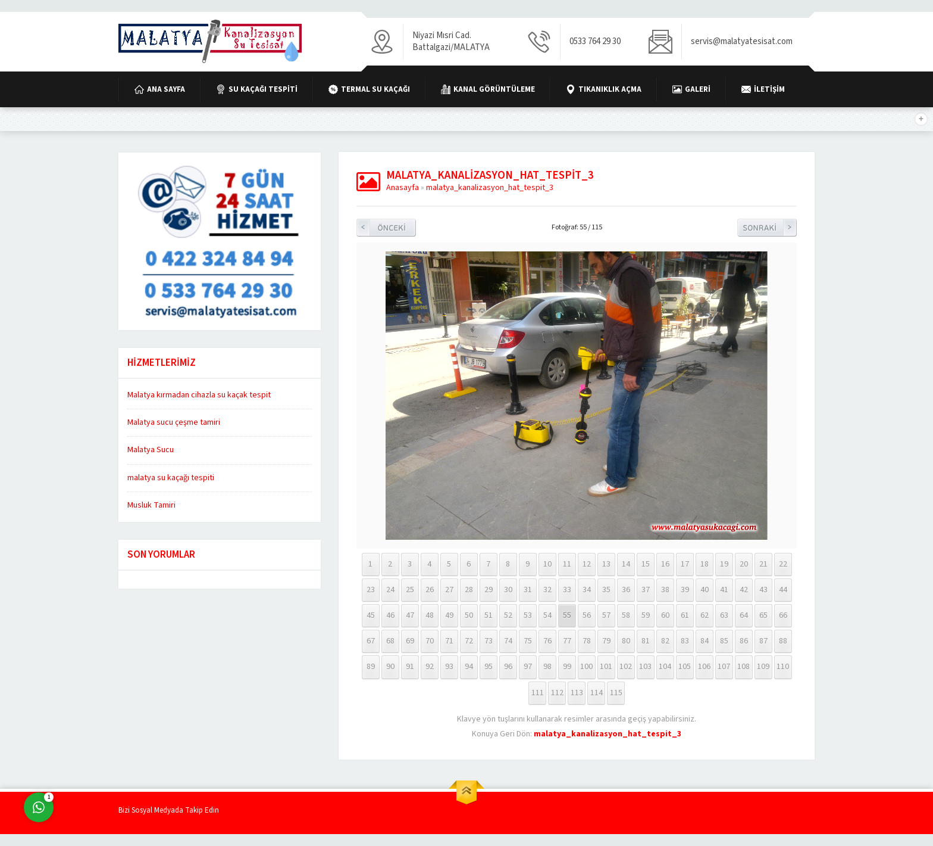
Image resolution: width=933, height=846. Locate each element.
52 (508, 615)
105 (684, 667)
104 (665, 667)
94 (469, 667)
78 (587, 641)
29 (488, 590)
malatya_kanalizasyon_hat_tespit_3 (489, 188)
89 (371, 667)
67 (371, 641)
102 (625, 667)
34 (587, 590)
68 (390, 641)
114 (596, 693)
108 (743, 667)
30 (508, 590)
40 (704, 590)
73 (488, 641)
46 (390, 615)
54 (547, 615)
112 (557, 693)
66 (783, 615)
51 (488, 615)
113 (577, 693)
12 (587, 564)
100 (586, 667)
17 (685, 564)
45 (371, 615)
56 (587, 615)
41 (724, 590)
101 (606, 667)
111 (537, 693)
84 (704, 641)
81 (645, 641)
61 (685, 615)
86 (744, 641)
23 (371, 590)
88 (783, 641)
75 (528, 641)
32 (547, 590)
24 (390, 590)
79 (606, 641)
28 (469, 590)
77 (567, 641)
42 (744, 590)
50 (469, 615)
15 (645, 564)
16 (665, 564)
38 (665, 590)
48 (429, 615)
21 (763, 564)
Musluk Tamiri (151, 505)
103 (645, 667)
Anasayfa (402, 188)
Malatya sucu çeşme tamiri (173, 422)
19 (724, 564)
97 (528, 667)
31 (528, 590)
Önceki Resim (386, 228)
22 (783, 564)
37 (645, 590)
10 (547, 564)
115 (616, 693)
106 (704, 667)
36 (626, 590)
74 (508, 641)
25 (410, 590)
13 (606, 564)
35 (606, 590)
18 (704, 564)
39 (685, 590)
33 (567, 590)
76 (547, 641)
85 (724, 641)
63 (724, 615)
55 (567, 615)
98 (547, 667)
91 (410, 667)
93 (449, 667)
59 (645, 615)
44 (783, 590)
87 (763, 641)
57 (606, 615)
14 (626, 564)
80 (626, 641)
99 (567, 667)
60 (665, 615)
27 (449, 590)
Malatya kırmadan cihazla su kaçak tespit (199, 395)
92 (429, 667)
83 (685, 641)
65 (763, 615)
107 (724, 667)
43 (763, 590)
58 (626, 615)
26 (429, 590)
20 (744, 564)
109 (763, 667)
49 (449, 615)
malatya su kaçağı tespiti (170, 478)
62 (704, 615)
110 (783, 667)
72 (469, 641)
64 (744, 615)
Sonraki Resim (767, 228)
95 (488, 667)
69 (410, 641)
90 (390, 667)
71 (449, 641)
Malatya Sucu (150, 450)
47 (410, 615)
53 (528, 615)
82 (665, 641)
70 (429, 641)
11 (567, 564)
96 (508, 667)
